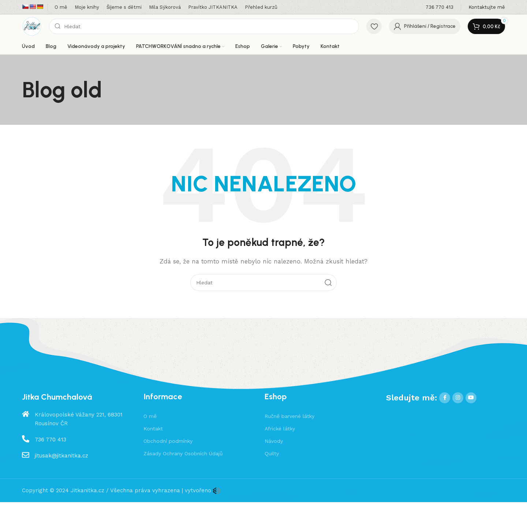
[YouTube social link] (471, 397)
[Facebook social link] (444, 397)
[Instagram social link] (457, 397)
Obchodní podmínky (168, 441)
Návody (274, 441)
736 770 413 (50, 439)
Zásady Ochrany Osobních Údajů (183, 453)
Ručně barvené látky (289, 416)
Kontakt (153, 428)
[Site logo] (32, 26)
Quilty (272, 453)
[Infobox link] (439, 7)
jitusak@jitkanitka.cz (61, 455)
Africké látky (280, 428)
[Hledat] (204, 26)
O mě (150, 416)
